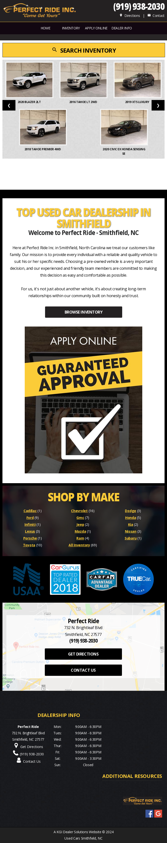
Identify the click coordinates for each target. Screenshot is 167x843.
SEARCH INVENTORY (84, 50)
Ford (30, 517)
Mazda (80, 531)
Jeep (80, 524)
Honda (130, 517)
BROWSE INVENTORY (83, 312)
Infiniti (30, 524)
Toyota (29, 545)
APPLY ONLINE (96, 28)
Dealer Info (121, 28)
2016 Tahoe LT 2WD (83, 102)
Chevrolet (79, 510)
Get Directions (31, 746)
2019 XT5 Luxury (137, 102)
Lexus (30, 531)
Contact (156, 15)
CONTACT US (83, 670)
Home (45, 28)
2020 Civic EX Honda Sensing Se (124, 151)
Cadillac (30, 510)
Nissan (130, 531)
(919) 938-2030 (139, 6)
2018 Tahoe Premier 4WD (43, 149)
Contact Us (32, 761)
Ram (80, 538)
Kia (130, 524)
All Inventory (79, 545)
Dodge (130, 510)
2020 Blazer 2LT (29, 102)
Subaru (130, 538)
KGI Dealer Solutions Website (79, 832)
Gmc (80, 517)
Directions (129, 15)
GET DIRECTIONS (83, 654)
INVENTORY (71, 28)
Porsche (30, 538)
